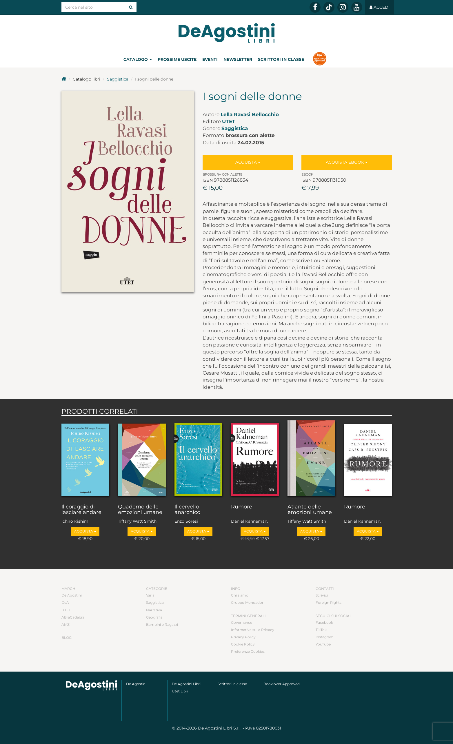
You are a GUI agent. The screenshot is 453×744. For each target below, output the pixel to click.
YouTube (323, 644)
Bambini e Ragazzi (162, 624)
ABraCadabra (72, 617)
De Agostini (71, 595)
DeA (65, 602)
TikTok (321, 630)
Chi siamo (239, 595)
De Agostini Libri (186, 684)
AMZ (65, 624)
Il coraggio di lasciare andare (81, 510)
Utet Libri (180, 691)
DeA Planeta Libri (226, 33)
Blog (66, 637)
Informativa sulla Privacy (252, 630)
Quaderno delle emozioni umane (140, 510)
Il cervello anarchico (187, 510)
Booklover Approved (281, 684)
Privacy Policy (243, 637)
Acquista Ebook (347, 162)
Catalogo (137, 59)
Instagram (325, 637)
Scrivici (322, 595)
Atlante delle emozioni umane (310, 510)
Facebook (324, 622)
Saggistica (117, 79)
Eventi (210, 59)
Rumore (241, 507)
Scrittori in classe (281, 59)
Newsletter (237, 59)
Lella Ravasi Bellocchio (250, 114)
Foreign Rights (328, 602)
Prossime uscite (177, 59)
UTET (228, 121)
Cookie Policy (243, 644)
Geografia (154, 617)
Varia (150, 595)
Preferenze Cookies (248, 651)
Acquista (247, 162)
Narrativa (154, 610)
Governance (241, 622)
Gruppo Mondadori (247, 602)
